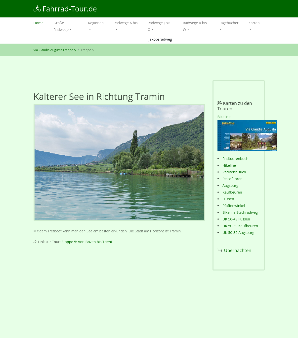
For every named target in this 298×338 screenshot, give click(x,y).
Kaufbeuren (232, 192)
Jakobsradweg (160, 39)
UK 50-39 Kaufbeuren (240, 225)
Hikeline (229, 165)
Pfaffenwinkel (233, 205)
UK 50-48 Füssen (236, 219)
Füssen (228, 199)
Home (41, 22)
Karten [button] (254, 22)
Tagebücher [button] (229, 22)
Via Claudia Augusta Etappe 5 (55, 50)
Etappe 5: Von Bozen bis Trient (87, 241)
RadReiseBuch (234, 172)
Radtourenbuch (235, 158)
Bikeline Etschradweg (240, 212)
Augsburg (230, 185)
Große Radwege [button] (61, 26)
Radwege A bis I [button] (126, 26)
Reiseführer (232, 178)
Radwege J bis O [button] (159, 26)
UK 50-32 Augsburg (238, 232)
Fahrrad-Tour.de (65, 8)
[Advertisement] (119, 291)
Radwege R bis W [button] (195, 26)
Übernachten (238, 250)
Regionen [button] (96, 22)
